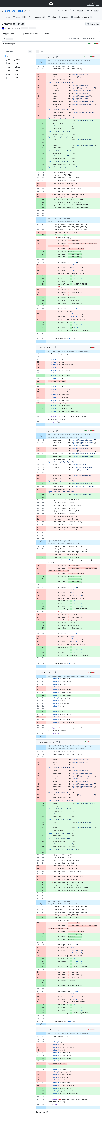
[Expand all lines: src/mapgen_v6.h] (58, 672)
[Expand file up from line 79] (41, 62)
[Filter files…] (16, 51)
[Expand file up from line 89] (41, 436)
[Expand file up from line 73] (40, 351)
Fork (78, 11)
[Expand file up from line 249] (41, 221)
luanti (20, 10)
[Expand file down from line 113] (41, 541)
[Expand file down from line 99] (41, 1107)
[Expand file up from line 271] (41, 904)
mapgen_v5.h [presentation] (13, 63)
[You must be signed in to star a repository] (93, 10)
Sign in (90, 4)
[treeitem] (17, 67)
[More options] (97, 57)
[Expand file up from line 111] (41, 676)
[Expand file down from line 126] (41, 736)
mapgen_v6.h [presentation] (13, 70)
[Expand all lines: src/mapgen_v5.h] (58, 347)
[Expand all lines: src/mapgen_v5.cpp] (59, 56)
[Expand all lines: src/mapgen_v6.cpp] (59, 430)
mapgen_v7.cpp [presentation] (14, 74)
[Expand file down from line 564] (41, 666)
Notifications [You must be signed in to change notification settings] (63, 11)
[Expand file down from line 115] (41, 901)
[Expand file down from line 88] (40, 424)
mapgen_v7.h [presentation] (13, 78)
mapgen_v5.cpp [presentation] (14, 60)
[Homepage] (51, 4)
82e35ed (79, 39)
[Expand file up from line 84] (41, 1033)
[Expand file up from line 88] (41, 747)
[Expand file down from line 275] (41, 341)
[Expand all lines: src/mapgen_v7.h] (58, 1029)
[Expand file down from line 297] (41, 1024)
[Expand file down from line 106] (41, 218)
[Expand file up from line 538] (41, 543)
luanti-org (10, 10)
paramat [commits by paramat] (8, 28)
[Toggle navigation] (4, 3)
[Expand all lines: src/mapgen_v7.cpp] (59, 742)
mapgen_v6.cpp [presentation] (14, 67)
